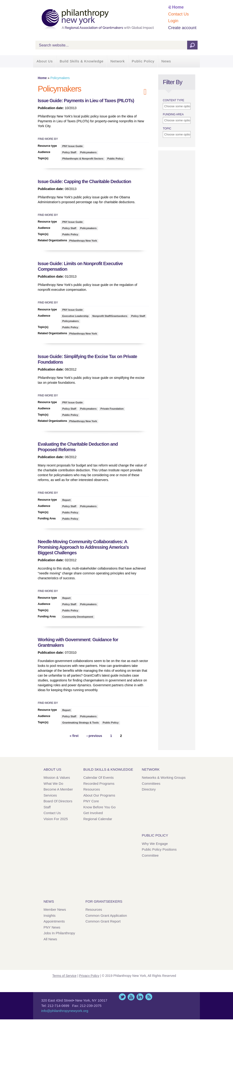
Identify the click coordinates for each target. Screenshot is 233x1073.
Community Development (77, 616)
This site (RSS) (148, 996)
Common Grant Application (106, 915)
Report (66, 500)
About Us (45, 61)
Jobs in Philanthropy (59, 933)
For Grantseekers (103, 901)
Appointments (54, 921)
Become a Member (58, 789)
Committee (150, 855)
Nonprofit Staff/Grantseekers (109, 316)
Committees (151, 783)
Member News (55, 909)
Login (173, 20)
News (166, 61)
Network (117, 61)
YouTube (131, 996)
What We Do (53, 783)
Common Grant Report (103, 921)
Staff (47, 807)
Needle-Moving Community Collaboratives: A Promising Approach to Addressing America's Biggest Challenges (83, 547)
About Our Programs (99, 795)
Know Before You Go (99, 807)
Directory (149, 789)
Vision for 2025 (56, 819)
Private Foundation (112, 408)
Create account (182, 27)
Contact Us (178, 14)
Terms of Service (64, 976)
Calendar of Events (98, 777)
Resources (91, 789)
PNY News (52, 927)
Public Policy (143, 61)
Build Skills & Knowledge (82, 61)
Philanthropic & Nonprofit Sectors (82, 158)
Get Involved (93, 813)
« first (74, 736)
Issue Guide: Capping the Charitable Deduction (84, 181)
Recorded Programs (98, 783)
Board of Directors (58, 801)
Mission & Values (57, 777)
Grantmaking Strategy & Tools (80, 722)
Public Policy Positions (159, 849)
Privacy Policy (89, 976)
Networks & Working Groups (164, 777)
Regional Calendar (97, 819)
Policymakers (88, 152)
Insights (50, 915)
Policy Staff (69, 152)
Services (50, 795)
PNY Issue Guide (72, 146)
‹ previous (94, 736)
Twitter (122, 996)
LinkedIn (139, 996)
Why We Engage (155, 844)
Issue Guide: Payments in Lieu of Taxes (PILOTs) (86, 100)
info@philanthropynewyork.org (64, 1011)
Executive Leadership (75, 316)
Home (178, 7)
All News (50, 939)
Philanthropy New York (83, 240)
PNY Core (91, 801)
